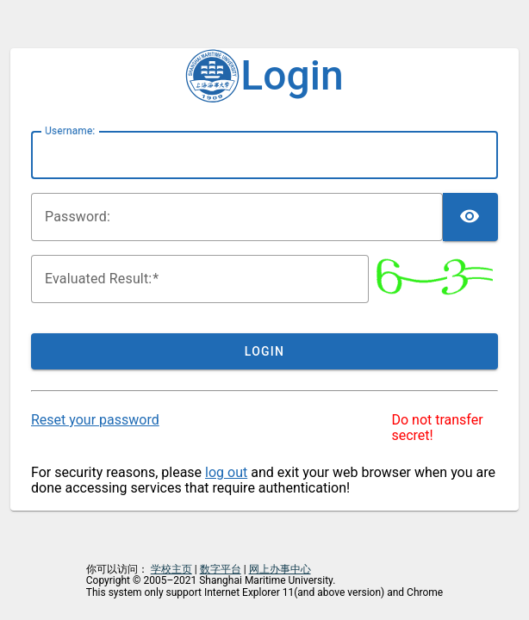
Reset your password (95, 420)
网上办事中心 (280, 569)
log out (226, 472)
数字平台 (220, 569)
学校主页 (171, 569)
